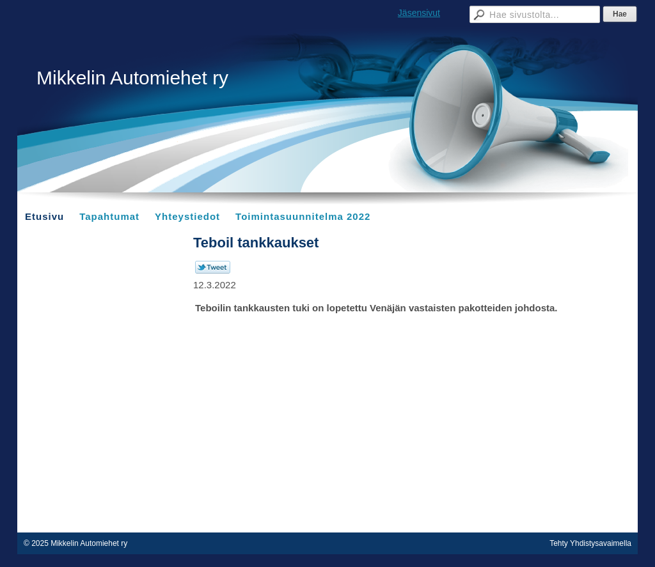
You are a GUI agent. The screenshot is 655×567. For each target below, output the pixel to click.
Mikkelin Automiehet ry (132, 77)
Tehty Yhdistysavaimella (590, 543)
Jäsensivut (419, 13)
